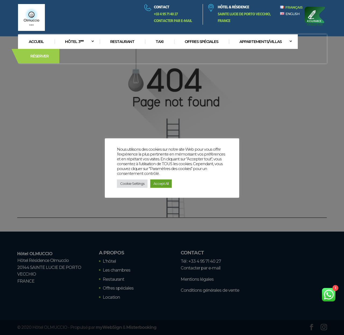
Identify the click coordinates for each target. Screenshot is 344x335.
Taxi (159, 41)
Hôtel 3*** (74, 41)
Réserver (39, 56)
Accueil (36, 41)
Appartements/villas (260, 41)
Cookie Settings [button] (132, 183)
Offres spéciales (201, 41)
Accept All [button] (161, 183)
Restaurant (122, 41)
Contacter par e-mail (173, 21)
